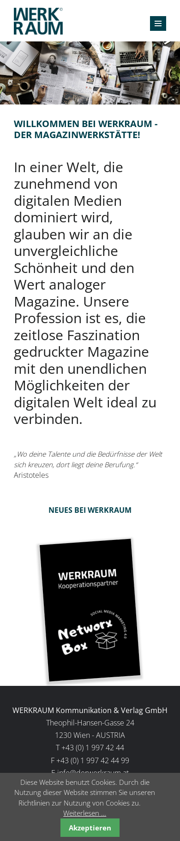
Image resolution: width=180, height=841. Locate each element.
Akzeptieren (90, 827)
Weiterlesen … (84, 813)
